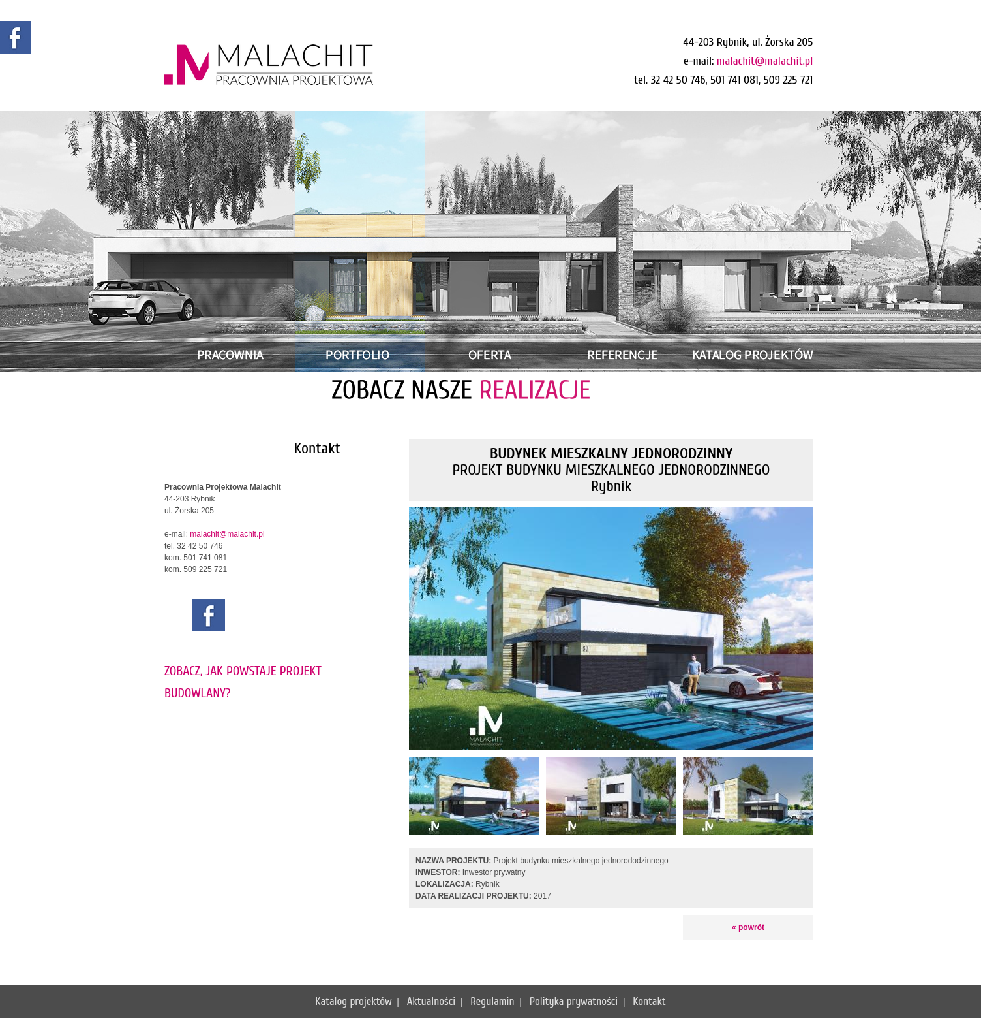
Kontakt (649, 1001)
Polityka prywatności (574, 1001)
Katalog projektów (353, 1001)
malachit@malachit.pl (765, 61)
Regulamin (492, 1001)
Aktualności (431, 1001)
